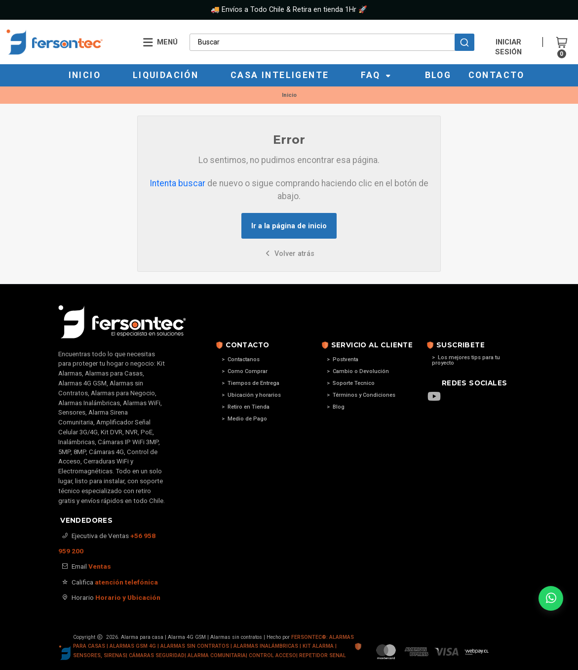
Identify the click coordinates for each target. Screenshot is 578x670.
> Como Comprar (245, 371)
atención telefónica (126, 582)
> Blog (336, 407)
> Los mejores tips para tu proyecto (466, 360)
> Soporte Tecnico (351, 383)
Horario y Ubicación (127, 597)
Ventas (99, 566)
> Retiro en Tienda (246, 407)
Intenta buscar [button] (177, 183)
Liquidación (165, 75)
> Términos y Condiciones (361, 395)
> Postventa (342, 359)
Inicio (85, 75)
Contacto (496, 75)
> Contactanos (241, 359)
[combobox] (332, 42)
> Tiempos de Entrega (250, 383)
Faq (377, 75)
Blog (438, 75)
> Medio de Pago (244, 418)
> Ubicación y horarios (251, 395)
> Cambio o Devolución (358, 371)
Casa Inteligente (280, 75)
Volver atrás (289, 254)
